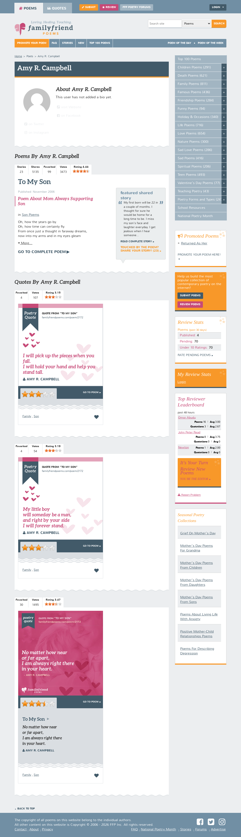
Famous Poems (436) (194, 92)
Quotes (56, 8)
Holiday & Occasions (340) (198, 117)
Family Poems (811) (193, 84)
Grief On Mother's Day (198, 533)
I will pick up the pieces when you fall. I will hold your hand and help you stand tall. (59, 364)
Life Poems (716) (190, 125)
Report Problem (189, 495)
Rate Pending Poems (194, 355)
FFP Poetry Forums (137, 7)
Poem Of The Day (179, 43)
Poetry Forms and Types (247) (201, 199)
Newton (183, 447)
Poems (28, 8)
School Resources (191, 208)
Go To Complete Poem (42, 252)
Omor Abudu (187, 417)
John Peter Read (189, 432)
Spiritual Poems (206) (194, 166)
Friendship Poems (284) (196, 100)
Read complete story (136, 241)
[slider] (81, 171)
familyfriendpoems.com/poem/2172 (62, 317)
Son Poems (30, 215)
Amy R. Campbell (41, 379)
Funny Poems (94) (191, 109)
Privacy (47, 829)
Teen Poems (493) (191, 175)
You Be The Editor (194, 479)
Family (26, 416)
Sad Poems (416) (191, 158)
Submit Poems (190, 295)
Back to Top (26, 809)
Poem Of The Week (211, 43)
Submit (89, 7)
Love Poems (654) (191, 133)
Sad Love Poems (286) (195, 150)
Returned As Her (194, 243)
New (81, 43)
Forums (201, 829)
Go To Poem (90, 392)
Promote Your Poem (31, 43)
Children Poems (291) (194, 67)
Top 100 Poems (99, 43)
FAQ (54, 43)
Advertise (218, 829)
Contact (21, 829)
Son (36, 416)
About (34, 829)
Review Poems (190, 304)
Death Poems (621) (192, 76)
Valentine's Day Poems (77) (199, 183)
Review (109, 7)
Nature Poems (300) (193, 142)
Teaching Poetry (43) (193, 191)
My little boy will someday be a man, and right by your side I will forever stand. (47, 517)
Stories (67, 43)
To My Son (34, 181)
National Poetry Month (195, 216)
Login (218, 7)
